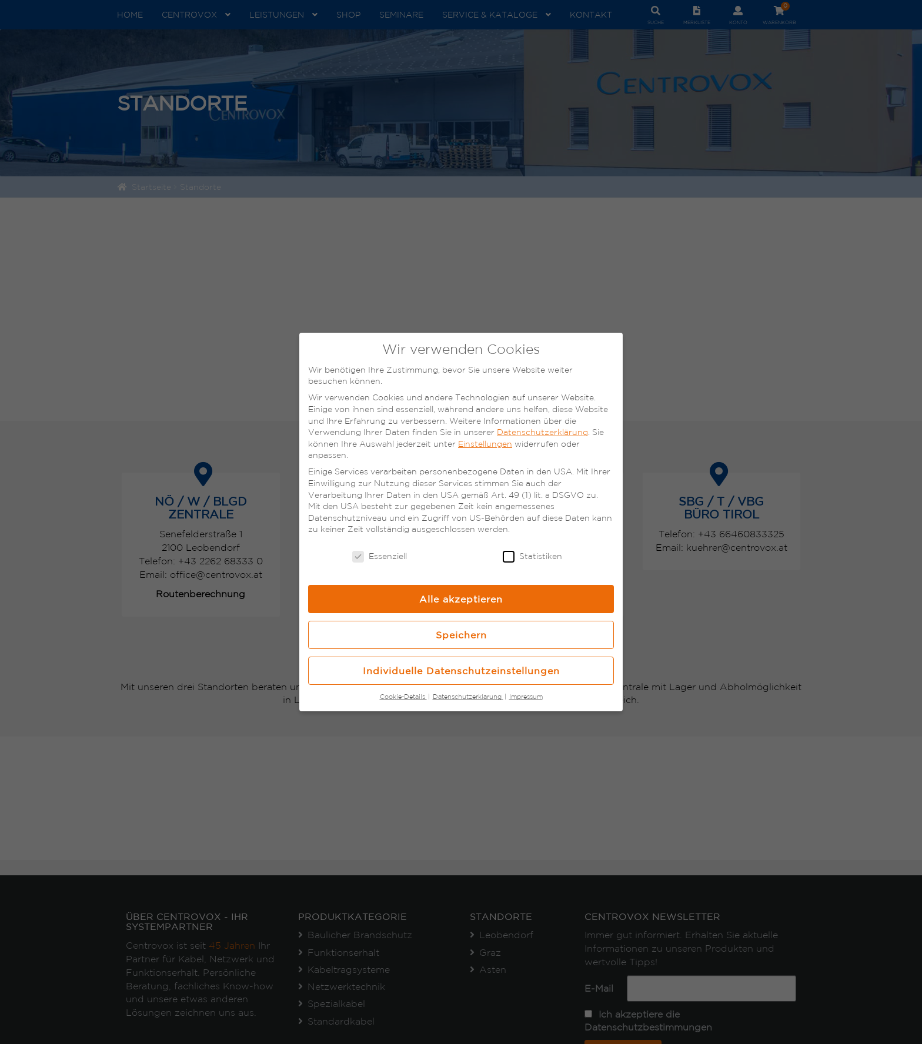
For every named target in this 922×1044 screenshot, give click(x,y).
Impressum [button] (526, 696)
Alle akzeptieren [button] (461, 599)
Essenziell (379, 556)
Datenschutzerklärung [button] (468, 696)
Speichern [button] (461, 635)
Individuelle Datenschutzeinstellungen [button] (461, 670)
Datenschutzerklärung (542, 432)
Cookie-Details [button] (403, 696)
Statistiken (532, 556)
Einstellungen (485, 444)
